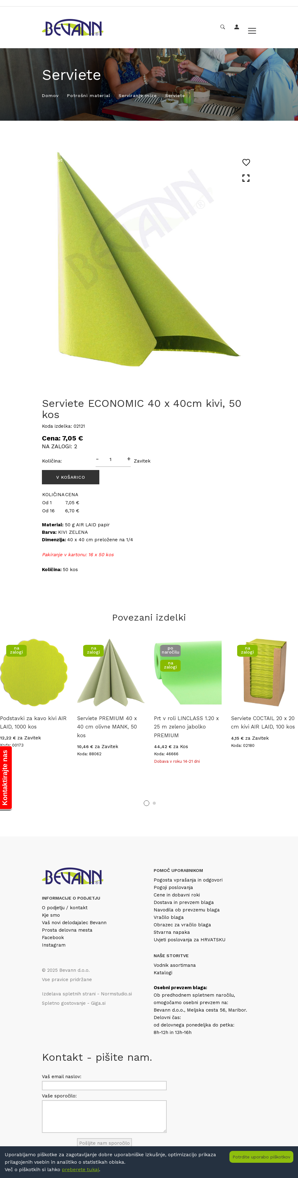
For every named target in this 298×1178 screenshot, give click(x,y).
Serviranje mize (138, 95)
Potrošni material (88, 95)
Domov (50, 95)
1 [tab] (146, 803)
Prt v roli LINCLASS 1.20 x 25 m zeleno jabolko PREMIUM (186, 726)
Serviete (175, 95)
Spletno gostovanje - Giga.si (74, 1003)
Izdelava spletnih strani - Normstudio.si (87, 994)
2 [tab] (154, 803)
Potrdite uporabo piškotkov (261, 1156)
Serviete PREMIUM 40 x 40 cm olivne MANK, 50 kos (107, 726)
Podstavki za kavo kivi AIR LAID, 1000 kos (33, 722)
